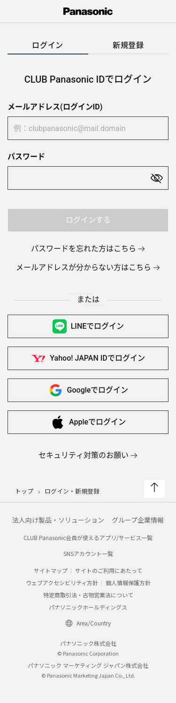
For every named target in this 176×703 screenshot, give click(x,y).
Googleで (88, 390)
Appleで (88, 422)
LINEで (88, 326)
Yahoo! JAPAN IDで (88, 358)
